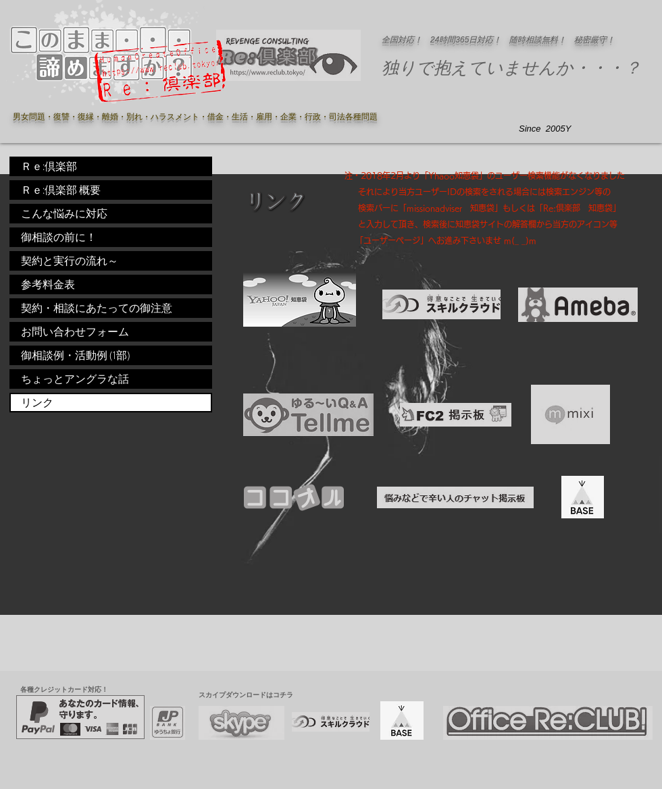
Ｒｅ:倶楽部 (49, 166)
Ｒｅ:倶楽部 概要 (61, 189)
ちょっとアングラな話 (75, 378)
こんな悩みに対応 (64, 213)
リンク (37, 402)
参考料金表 (48, 284)
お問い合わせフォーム (75, 331)
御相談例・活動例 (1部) (75, 355)
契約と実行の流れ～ (69, 260)
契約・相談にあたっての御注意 (96, 307)
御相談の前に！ (59, 236)
